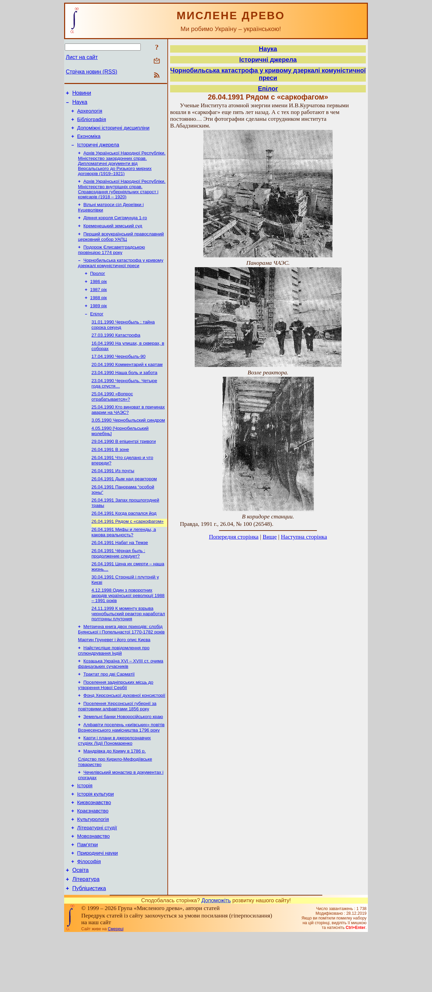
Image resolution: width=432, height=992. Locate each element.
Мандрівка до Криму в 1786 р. (114, 793)
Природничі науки (97, 906)
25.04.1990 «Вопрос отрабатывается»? (112, 418)
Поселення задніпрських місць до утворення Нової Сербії (115, 723)
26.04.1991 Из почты (112, 497)
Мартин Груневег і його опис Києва (114, 675)
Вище (270, 537)
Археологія (89, 114)
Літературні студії (97, 878)
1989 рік (98, 321)
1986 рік (98, 295)
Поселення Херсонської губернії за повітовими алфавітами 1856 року (117, 746)
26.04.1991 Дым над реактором (124, 506)
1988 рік (98, 312)
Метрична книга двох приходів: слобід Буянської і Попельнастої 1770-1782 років (121, 664)
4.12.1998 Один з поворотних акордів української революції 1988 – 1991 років (128, 629)
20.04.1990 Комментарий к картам (127, 384)
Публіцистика (89, 945)
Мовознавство (93, 887)
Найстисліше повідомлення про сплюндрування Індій (114, 687)
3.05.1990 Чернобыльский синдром (128, 443)
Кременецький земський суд (112, 236)
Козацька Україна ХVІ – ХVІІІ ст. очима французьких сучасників (120, 701)
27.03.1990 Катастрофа (115, 353)
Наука (79, 104)
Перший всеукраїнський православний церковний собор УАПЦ (121, 248)
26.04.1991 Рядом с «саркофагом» (127, 551)
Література (86, 935)
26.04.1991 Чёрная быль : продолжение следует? (118, 585)
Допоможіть (216, 958)
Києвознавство (94, 849)
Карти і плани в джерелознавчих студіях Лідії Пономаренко (114, 782)
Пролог (97, 286)
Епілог (96, 330)
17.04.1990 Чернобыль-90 (118, 375)
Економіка (89, 142)
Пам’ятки (87, 897)
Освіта (80, 925)
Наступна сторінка (304, 537)
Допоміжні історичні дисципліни (113, 133)
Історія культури (95, 840)
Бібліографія (91, 123)
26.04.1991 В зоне (110, 474)
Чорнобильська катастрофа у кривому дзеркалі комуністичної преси (120, 275)
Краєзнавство (93, 859)
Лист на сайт (82, 57)
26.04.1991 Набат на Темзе (119, 573)
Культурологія (93, 868)
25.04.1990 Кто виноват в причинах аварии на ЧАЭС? (128, 432)
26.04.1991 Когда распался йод (124, 542)
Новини (81, 94)
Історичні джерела (98, 151)
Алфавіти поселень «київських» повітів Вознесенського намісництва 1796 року (121, 769)
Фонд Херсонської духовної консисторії (124, 734)
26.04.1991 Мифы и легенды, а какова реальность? (123, 563)
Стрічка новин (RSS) (91, 72)
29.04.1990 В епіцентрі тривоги (123, 466)
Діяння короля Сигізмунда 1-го (115, 227)
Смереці (115, 986)
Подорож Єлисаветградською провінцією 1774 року (111, 261)
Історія (84, 830)
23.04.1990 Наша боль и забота (124, 393)
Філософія (89, 915)
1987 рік (98, 304)
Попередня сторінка (234, 537)
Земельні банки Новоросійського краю (123, 757)
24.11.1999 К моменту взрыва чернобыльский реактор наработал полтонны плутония (128, 648)
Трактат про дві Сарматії (109, 712)
